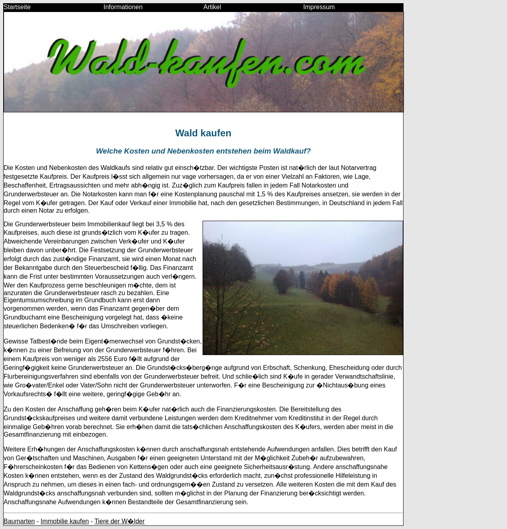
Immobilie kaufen (64, 521)
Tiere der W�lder (119, 521)
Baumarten (19, 521)
